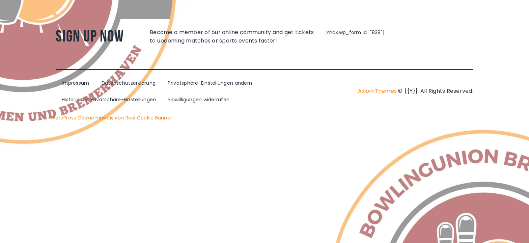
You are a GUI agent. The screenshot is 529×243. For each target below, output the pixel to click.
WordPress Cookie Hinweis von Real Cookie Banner (111, 117)
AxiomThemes (377, 91)
